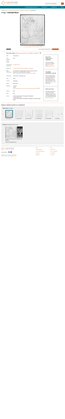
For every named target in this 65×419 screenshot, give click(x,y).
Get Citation (9, 49)
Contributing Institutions (31, 7)
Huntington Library (4, 10)
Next (61, 113)
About (62, 7)
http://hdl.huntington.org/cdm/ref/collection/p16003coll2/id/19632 (25, 88)
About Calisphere (39, 149)
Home (37, 147)
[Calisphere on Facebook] (11, 152)
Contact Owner (55, 49)
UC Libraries (14, 154)
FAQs (51, 147)
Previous (3, 113)
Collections (44, 7)
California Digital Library (11, 156)
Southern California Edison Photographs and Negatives (19, 10)
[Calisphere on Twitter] (9, 152)
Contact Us (52, 154)
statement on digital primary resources (50, 65)
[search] (62, 4)
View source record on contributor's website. (27, 53)
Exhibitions (54, 7)
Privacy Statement (53, 151)
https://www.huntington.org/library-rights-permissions (23, 73)
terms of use (53, 82)
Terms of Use (52, 149)
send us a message (49, 97)
